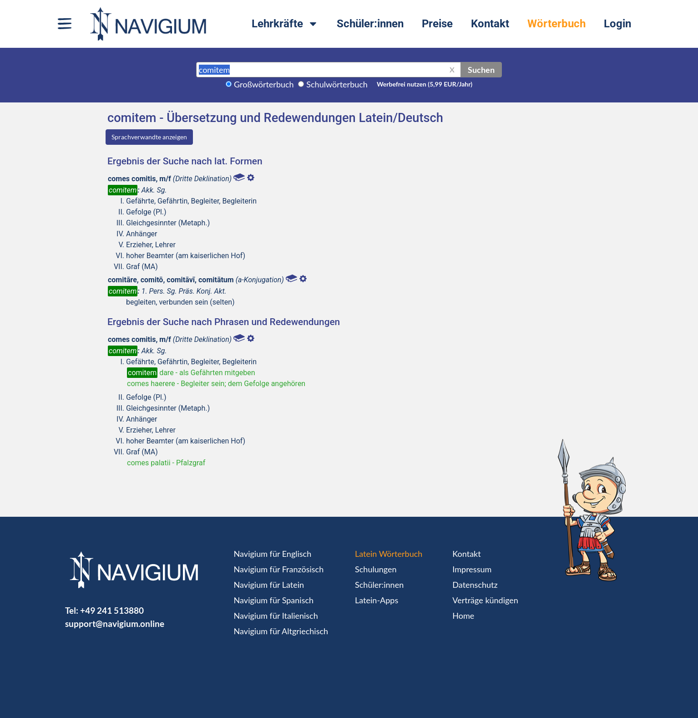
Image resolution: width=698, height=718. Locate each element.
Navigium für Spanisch (274, 600)
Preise (437, 23)
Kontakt (490, 23)
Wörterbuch (556, 23)
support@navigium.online (114, 623)
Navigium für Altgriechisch (281, 631)
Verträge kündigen (485, 600)
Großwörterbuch (264, 84)
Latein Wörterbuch (388, 554)
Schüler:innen (370, 23)
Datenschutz (474, 585)
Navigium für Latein (269, 585)
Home (463, 616)
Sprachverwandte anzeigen (149, 137)
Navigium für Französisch (279, 569)
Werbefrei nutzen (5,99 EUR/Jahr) (424, 84)
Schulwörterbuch (337, 84)
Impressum (471, 569)
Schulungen (375, 569)
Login (617, 23)
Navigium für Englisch (273, 554)
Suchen (481, 70)
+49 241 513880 (112, 610)
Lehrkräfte (285, 24)
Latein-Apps (376, 600)
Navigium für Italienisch (276, 616)
